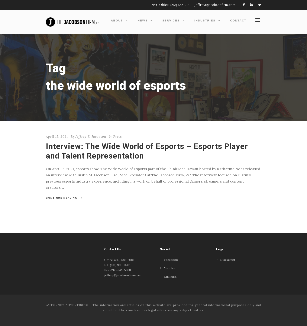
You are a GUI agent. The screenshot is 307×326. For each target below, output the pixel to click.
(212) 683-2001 (180, 5)
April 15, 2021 (57, 137)
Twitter (169, 268)
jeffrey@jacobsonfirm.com (215, 5)
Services (171, 20)
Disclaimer (227, 260)
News (143, 20)
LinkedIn (170, 277)
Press (117, 137)
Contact (238, 20)
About (117, 20)
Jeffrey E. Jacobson (90, 137)
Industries (205, 20)
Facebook (171, 260)
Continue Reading (64, 197)
